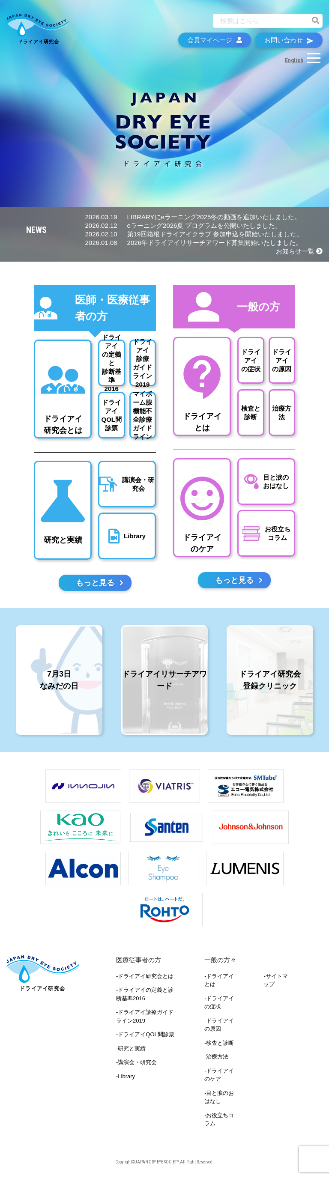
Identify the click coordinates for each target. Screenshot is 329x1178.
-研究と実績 (131, 1048)
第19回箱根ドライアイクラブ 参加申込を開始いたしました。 (194, 234)
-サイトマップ (275, 980)
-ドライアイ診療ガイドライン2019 (144, 1016)
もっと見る (100, 583)
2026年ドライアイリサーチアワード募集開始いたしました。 (193, 242)
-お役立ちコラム (219, 1119)
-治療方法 (216, 1056)
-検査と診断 (219, 1043)
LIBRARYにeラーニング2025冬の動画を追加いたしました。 (193, 217)
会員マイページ (214, 40)
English (294, 60)
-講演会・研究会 (136, 1062)
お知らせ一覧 (299, 251)
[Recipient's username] (260, 21)
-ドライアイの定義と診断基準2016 (144, 994)
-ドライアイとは (219, 980)
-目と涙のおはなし (219, 1097)
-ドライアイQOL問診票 (145, 1034)
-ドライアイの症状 (219, 1002)
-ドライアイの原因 (219, 1024)
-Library (125, 1076)
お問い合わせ (289, 40)
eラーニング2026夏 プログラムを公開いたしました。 (183, 225)
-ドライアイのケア (219, 1075)
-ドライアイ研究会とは (144, 976)
